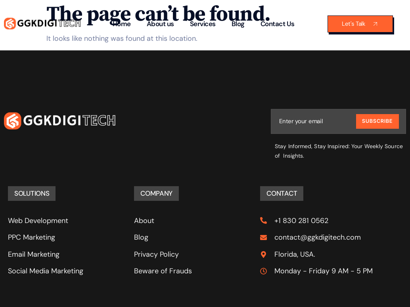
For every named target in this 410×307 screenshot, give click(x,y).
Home (122, 23)
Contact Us (278, 23)
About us (160, 23)
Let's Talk (360, 24)
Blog (238, 23)
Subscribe (377, 121)
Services (203, 23)
